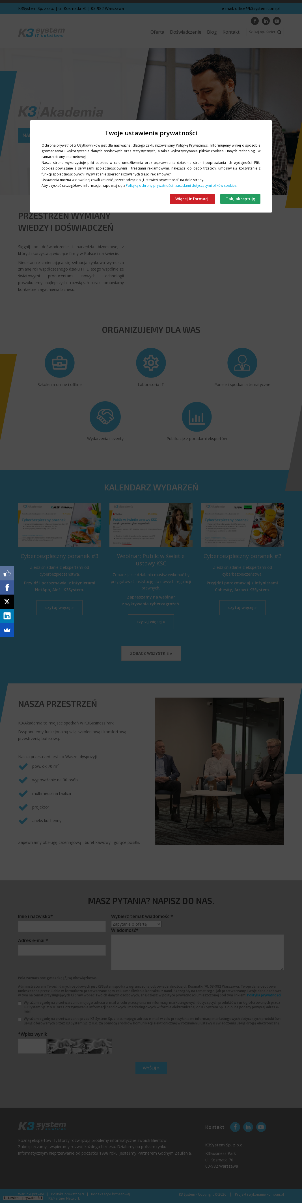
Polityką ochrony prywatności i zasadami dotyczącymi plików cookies (181, 185)
